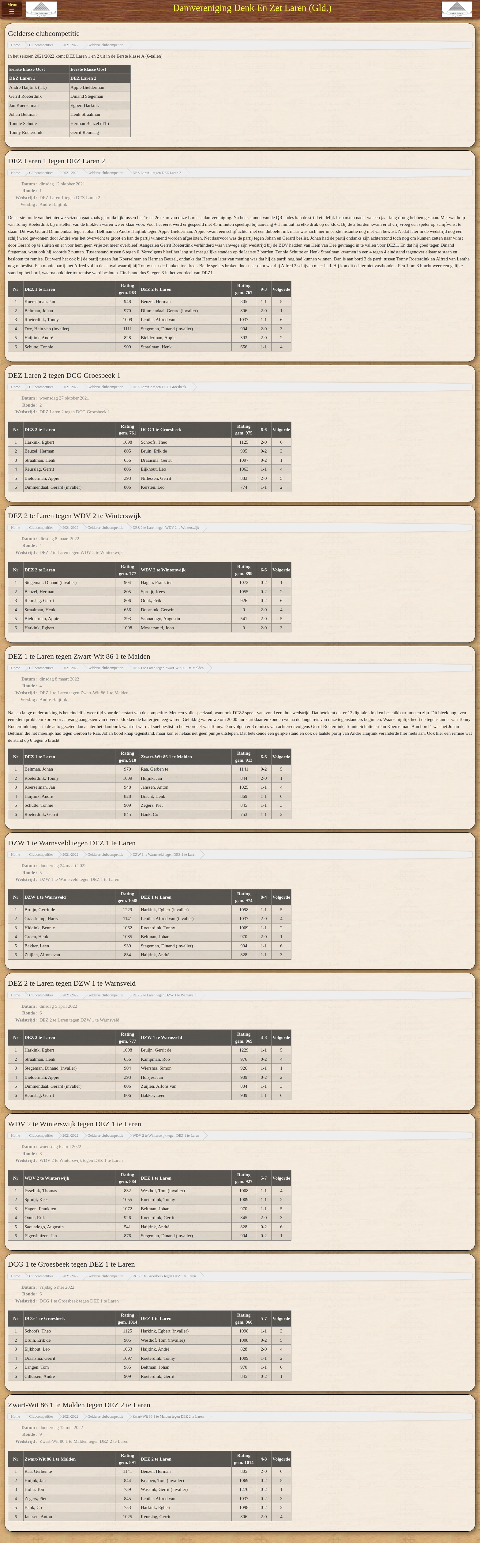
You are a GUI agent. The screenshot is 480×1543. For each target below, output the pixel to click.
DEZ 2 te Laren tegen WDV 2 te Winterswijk (166, 527)
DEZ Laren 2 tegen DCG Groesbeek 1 (161, 387)
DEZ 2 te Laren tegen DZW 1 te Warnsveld (165, 995)
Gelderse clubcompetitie (105, 45)
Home (15, 45)
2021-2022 (70, 45)
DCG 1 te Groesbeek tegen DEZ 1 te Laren (164, 1276)
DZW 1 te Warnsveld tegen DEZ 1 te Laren (165, 854)
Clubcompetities (41, 45)
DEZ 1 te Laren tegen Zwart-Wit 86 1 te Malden (168, 668)
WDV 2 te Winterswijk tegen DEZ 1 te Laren (166, 1135)
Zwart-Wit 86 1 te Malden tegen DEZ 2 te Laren (168, 1416)
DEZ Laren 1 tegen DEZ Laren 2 (157, 173)
